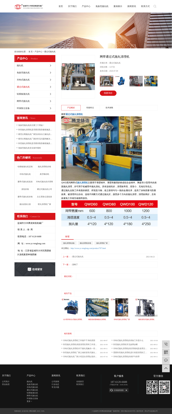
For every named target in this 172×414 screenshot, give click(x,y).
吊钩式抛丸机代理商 (44, 182)
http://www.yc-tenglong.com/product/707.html (88, 248)
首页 (61, 6)
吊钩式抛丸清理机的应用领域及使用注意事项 (132, 349)
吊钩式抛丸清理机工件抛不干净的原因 (79, 340)
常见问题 (55, 387)
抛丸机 (20, 65)
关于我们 (72, 6)
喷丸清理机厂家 (44, 204)
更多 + (29, 401)
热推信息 (17, 411)
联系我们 (80, 384)
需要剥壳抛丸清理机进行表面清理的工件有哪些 (133, 353)
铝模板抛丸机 (23, 94)
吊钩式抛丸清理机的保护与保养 (126, 357)
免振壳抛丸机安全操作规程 (29, 148)
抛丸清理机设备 (69, 243)
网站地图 (32, 411)
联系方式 (145, 6)
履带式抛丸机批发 (25, 182)
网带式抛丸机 (23, 101)
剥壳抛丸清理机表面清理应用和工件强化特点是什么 (84, 344)
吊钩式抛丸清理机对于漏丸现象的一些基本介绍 (83, 349)
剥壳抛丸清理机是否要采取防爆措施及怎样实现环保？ (35, 130)
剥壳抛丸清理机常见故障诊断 (125, 344)
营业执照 (6, 384)
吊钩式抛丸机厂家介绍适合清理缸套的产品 (81, 357)
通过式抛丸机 (49, 52)
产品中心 (86, 6)
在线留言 (80, 382)
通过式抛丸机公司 (44, 189)
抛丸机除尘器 (25, 204)
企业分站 (25, 411)
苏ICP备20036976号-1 (128, 411)
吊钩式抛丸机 (23, 80)
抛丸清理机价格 (44, 167)
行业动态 (55, 384)
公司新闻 (55, 382)
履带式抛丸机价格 (25, 197)
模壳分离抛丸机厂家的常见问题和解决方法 (35, 139)
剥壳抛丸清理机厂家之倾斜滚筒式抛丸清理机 (82, 353)
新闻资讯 (131, 6)
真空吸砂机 (44, 174)
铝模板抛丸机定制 (25, 167)
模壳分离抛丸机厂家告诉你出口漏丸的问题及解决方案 (35, 134)
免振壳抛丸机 (102, 6)
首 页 (30, 52)
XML (43, 411)
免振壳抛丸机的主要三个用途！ (31, 125)
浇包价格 (25, 189)
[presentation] (63, 282)
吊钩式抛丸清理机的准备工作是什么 (128, 340)
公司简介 (6, 382)
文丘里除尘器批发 (44, 197)
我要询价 (108, 93)
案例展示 (118, 6)
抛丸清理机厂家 (102, 243)
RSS (38, 411)
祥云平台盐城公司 (151, 411)
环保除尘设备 (23, 108)
